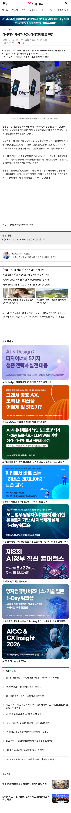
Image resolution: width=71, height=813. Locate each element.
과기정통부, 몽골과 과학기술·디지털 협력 (23, 714)
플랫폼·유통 (62, 10)
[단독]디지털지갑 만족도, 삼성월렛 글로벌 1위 (24, 239)
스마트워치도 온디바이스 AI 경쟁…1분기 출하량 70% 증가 (31, 759)
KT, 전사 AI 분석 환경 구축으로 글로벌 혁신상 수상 (27, 732)
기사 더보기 (28, 254)
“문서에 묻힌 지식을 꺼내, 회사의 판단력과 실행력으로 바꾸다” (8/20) (33, 317)
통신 (43, 10)
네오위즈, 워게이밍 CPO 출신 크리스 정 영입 (25, 750)
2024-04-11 (15, 43)
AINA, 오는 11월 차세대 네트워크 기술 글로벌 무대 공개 (29, 741)
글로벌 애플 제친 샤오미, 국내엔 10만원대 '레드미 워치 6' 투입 (32, 677)
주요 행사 (7, 341)
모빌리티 (34, 10)
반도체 (15, 10)
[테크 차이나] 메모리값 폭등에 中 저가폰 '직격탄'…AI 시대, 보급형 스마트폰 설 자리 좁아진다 (37, 706)
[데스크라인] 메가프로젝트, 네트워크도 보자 (24, 686)
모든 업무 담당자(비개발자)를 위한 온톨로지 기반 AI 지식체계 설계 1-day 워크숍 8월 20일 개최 (35, 313)
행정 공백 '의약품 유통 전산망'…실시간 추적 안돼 (24, 784)
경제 (51, 10)
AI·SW (5, 10)
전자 (24, 10)
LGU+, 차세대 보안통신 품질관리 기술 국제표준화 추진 (34, 257)
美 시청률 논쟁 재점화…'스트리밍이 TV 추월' (25, 696)
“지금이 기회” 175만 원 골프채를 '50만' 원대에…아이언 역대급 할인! (35, 50)
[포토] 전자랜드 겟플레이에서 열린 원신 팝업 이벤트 (28, 723)
